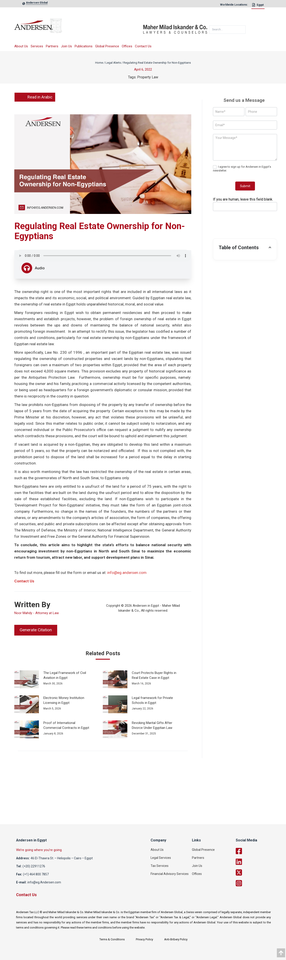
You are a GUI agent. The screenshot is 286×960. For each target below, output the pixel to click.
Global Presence (107, 46)
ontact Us (25, 581)
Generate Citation (36, 629)
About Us (21, 46)
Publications (84, 46)
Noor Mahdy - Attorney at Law (36, 613)
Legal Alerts (113, 62)
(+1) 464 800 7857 (36, 874)
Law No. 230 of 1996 (64, 352)
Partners (52, 46)
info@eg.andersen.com (127, 572)
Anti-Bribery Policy (175, 939)
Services (37, 46)
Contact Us (143, 46)
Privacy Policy (144, 939)
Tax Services (159, 866)
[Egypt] (258, 6)
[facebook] (258, 851)
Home (99, 62)
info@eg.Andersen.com (44, 882)
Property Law (147, 77)
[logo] (78, 27)
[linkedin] (258, 861)
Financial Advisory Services (170, 874)
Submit (245, 186)
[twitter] (258, 872)
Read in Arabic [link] (35, 97)
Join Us (66, 46)
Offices (127, 46)
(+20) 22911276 (34, 866)
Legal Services (161, 858)
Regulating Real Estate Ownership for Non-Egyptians (157, 62)
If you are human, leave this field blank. (243, 199)
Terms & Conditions (112, 939)
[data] (281, 952)
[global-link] (37, 3)
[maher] (175, 27)
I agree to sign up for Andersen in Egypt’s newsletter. (242, 168)
